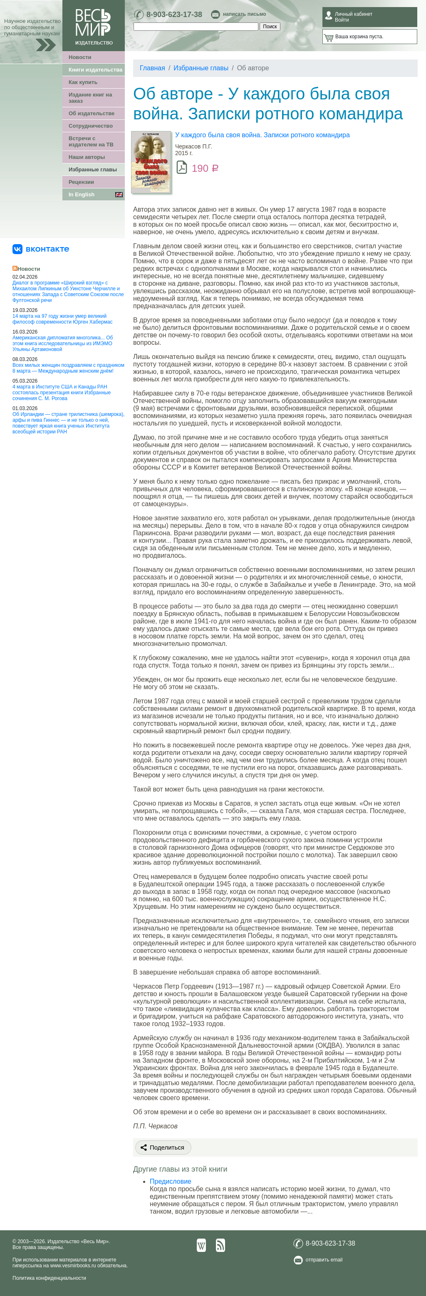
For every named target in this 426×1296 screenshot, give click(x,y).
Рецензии (81, 182)
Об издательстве (91, 113)
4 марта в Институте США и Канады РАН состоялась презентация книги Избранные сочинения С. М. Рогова (61, 392)
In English (81, 194)
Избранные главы (93, 169)
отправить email (324, 1260)
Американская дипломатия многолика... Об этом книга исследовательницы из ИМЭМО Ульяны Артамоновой (62, 343)
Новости (80, 57)
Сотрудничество (91, 126)
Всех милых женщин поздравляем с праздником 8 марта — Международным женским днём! (68, 368)
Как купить (83, 82)
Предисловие (170, 1181)
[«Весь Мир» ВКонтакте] (40, 249)
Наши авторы (87, 157)
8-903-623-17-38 (174, 14)
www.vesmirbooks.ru (73, 1266)
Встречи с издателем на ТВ (91, 141)
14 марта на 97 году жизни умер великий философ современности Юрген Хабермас (62, 319)
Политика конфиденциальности (49, 1278)
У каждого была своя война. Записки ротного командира (262, 135)
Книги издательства (95, 70)
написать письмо (244, 14)
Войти (342, 20)
